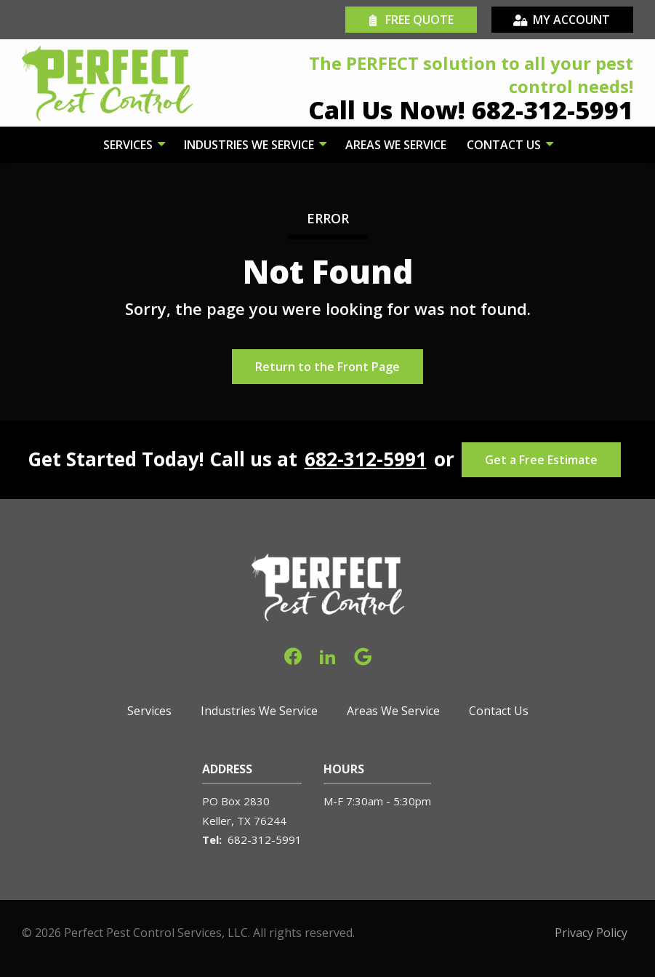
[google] (362, 655)
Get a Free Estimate (541, 460)
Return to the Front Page (327, 367)
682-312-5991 (366, 459)
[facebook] (293, 655)
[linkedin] (328, 655)
